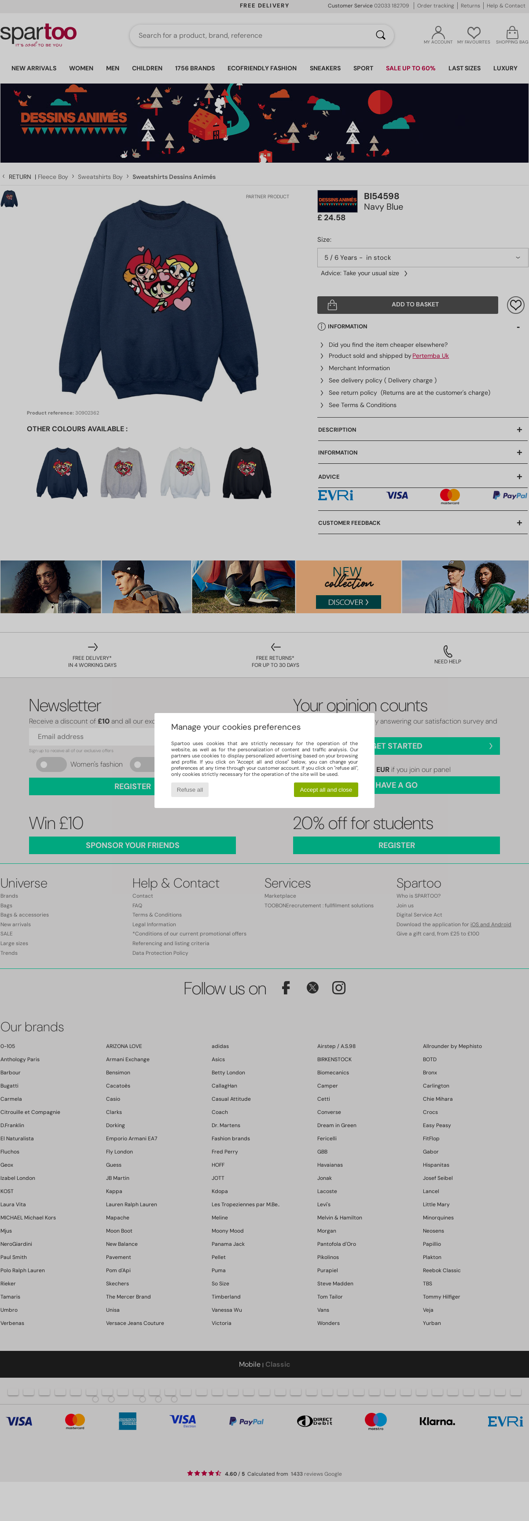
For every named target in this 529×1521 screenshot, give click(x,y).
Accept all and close (326, 789)
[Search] (380, 36)
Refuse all (190, 789)
